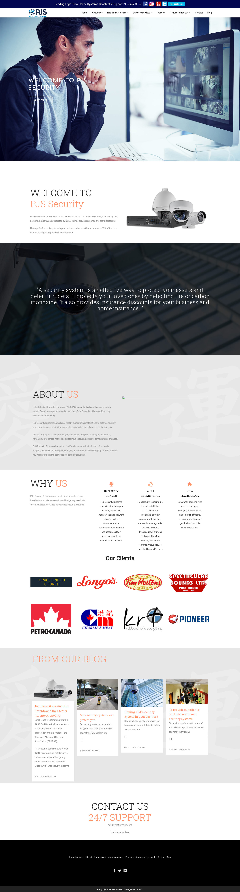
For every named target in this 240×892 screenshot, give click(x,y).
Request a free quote (180, 12)
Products (161, 12)
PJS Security (117, 889)
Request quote (177, 4)
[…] (81, 740)
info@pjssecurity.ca (120, 832)
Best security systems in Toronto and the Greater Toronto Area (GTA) (52, 710)
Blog (209, 12)
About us (97, 12)
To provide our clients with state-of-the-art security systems (184, 714)
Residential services (117, 12)
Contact (199, 12)
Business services (142, 12)
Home (84, 12)
